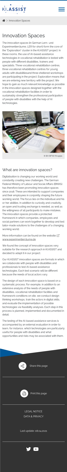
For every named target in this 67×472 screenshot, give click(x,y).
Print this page (38, 393)
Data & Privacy (33, 416)
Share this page (39, 365)
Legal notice (33, 411)
